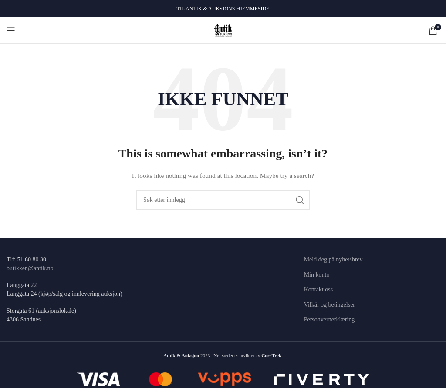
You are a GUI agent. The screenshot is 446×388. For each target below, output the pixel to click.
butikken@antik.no (30, 268)
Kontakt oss (318, 289)
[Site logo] (223, 30)
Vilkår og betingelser (329, 304)
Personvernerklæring (329, 319)
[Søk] (223, 200)
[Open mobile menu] (11, 30)
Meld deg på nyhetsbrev (333, 259)
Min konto (317, 274)
